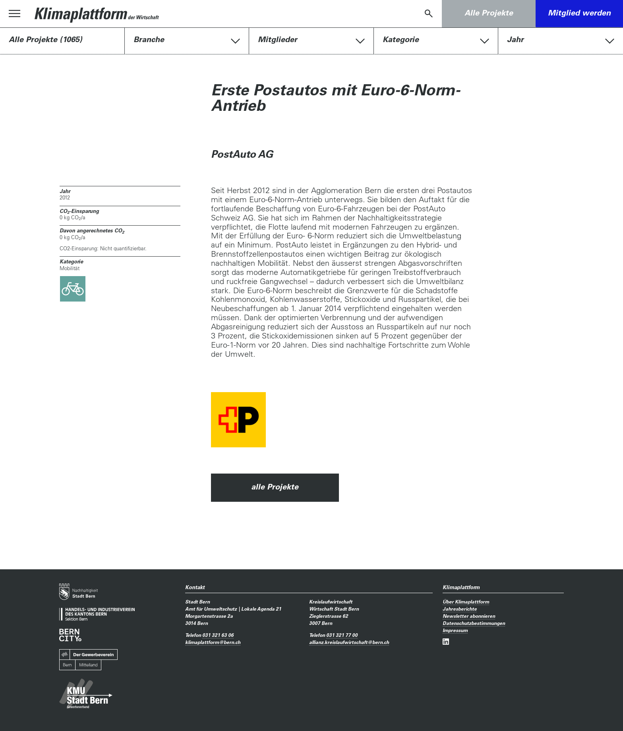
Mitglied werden (579, 12)
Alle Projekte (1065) (45, 39)
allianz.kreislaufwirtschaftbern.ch (349, 642)
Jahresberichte (460, 608)
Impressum (455, 630)
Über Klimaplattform (466, 601)
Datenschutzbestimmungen (474, 623)
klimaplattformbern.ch (212, 642)
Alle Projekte (488, 12)
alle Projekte (274, 486)
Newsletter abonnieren (469, 616)
